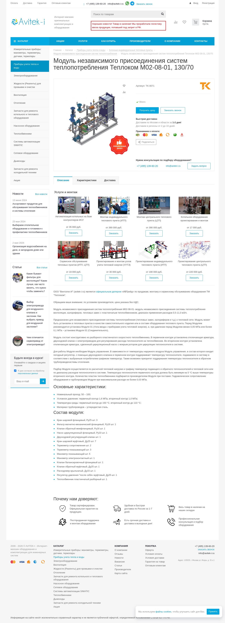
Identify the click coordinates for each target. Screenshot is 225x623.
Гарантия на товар (155, 561)
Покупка (150, 546)
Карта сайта (121, 573)
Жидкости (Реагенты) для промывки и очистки (27, 85)
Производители (140, 41)
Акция (17, 180)
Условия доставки (154, 557)
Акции (60, 41)
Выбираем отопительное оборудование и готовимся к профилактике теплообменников (29, 228)
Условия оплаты (153, 554)
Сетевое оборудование (26, 153)
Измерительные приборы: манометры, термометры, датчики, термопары (27, 53)
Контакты (200, 41)
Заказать (73, 232)
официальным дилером (108, 291)
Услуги (82, 41)
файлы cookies (163, 611)
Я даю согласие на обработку (31, 372)
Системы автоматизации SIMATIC (27, 143)
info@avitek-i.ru (116, 3)
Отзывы (119, 554)
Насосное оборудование (27, 125)
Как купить (108, 41)
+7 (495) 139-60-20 (96, 3)
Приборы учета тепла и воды (26, 66)
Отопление (19, 103)
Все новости (41, 194)
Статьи (118, 565)
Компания (121, 546)
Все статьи (42, 267)
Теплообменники (23, 133)
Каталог (23, 41)
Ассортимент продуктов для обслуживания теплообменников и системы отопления (29, 207)
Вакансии (120, 561)
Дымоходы (19, 161)
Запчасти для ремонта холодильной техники (26, 171)
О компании (172, 41)
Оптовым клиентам (155, 565)
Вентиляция (20, 95)
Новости (119, 557)
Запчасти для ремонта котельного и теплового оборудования (26, 114)
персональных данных (28, 373)
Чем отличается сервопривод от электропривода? (36, 341)
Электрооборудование (26, 75)
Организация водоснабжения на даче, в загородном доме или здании (29, 250)
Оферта (149, 550)
